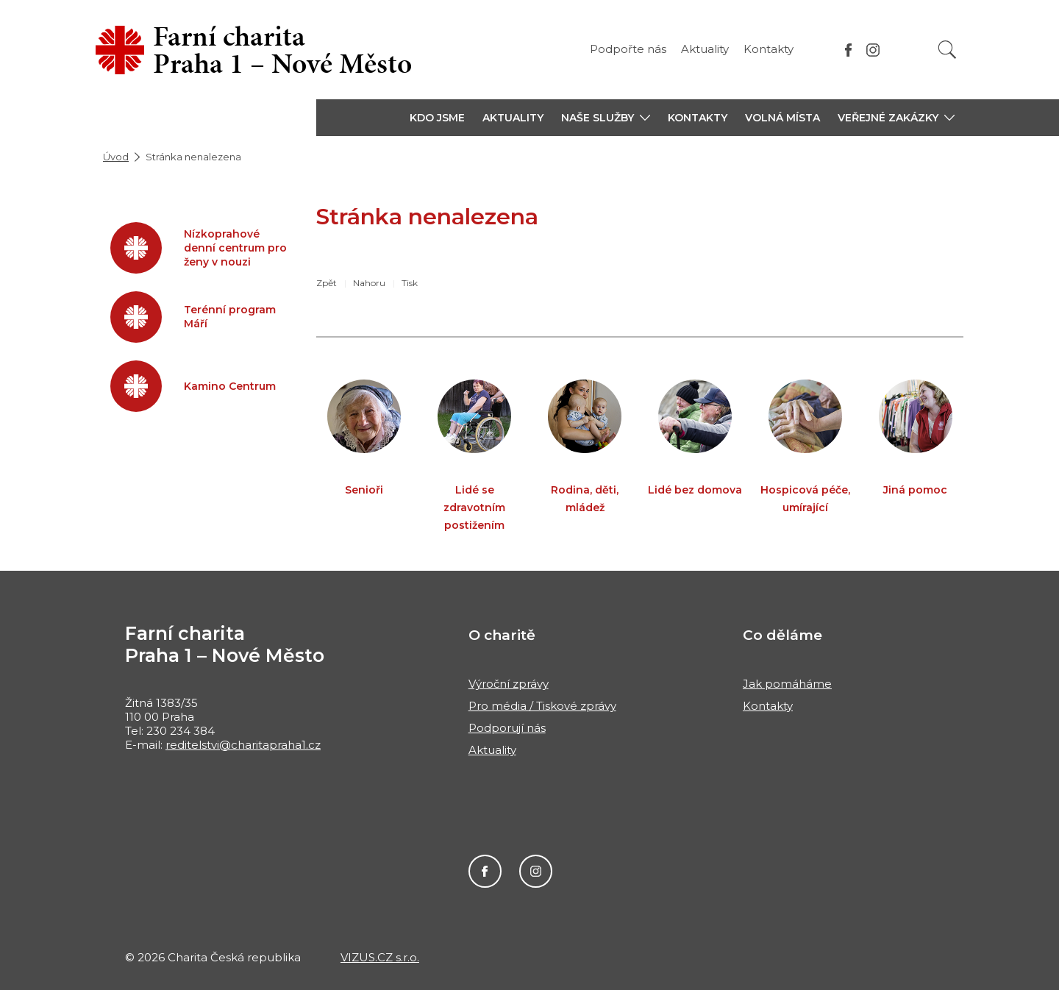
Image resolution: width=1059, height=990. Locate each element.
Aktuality (705, 49)
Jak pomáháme (787, 684)
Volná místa (782, 117)
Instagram (535, 871)
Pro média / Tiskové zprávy (542, 706)
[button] (605, 117)
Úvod (116, 157)
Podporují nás (507, 728)
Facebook (485, 871)
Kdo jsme (437, 117)
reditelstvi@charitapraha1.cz (243, 745)
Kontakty (769, 49)
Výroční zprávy (508, 684)
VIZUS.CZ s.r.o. (379, 957)
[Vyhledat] (947, 49)
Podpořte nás (628, 49)
